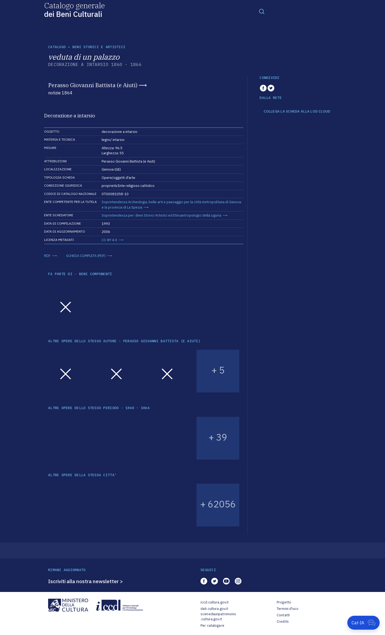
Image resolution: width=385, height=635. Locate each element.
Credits (283, 621)
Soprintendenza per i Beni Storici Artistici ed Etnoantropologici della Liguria (161, 215)
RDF (47, 255)
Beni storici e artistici (98, 47)
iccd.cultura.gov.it (215, 602)
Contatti (283, 615)
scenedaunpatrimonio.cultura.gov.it (218, 617)
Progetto (284, 602)
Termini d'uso (287, 608)
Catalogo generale (74, 9)
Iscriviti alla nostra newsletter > (85, 581)
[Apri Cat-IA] (363, 623)
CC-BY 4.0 (109, 240)
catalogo (57, 47)
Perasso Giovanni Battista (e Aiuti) (92, 85)
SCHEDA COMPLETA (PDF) (86, 255)
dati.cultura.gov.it (214, 608)
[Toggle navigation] (262, 11)
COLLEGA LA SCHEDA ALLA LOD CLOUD (297, 111)
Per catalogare (212, 625)
